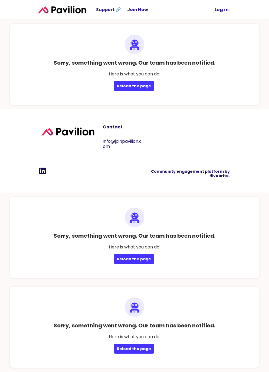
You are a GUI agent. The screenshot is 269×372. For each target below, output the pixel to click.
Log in (222, 9)
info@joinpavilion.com (122, 144)
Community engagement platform (187, 171)
